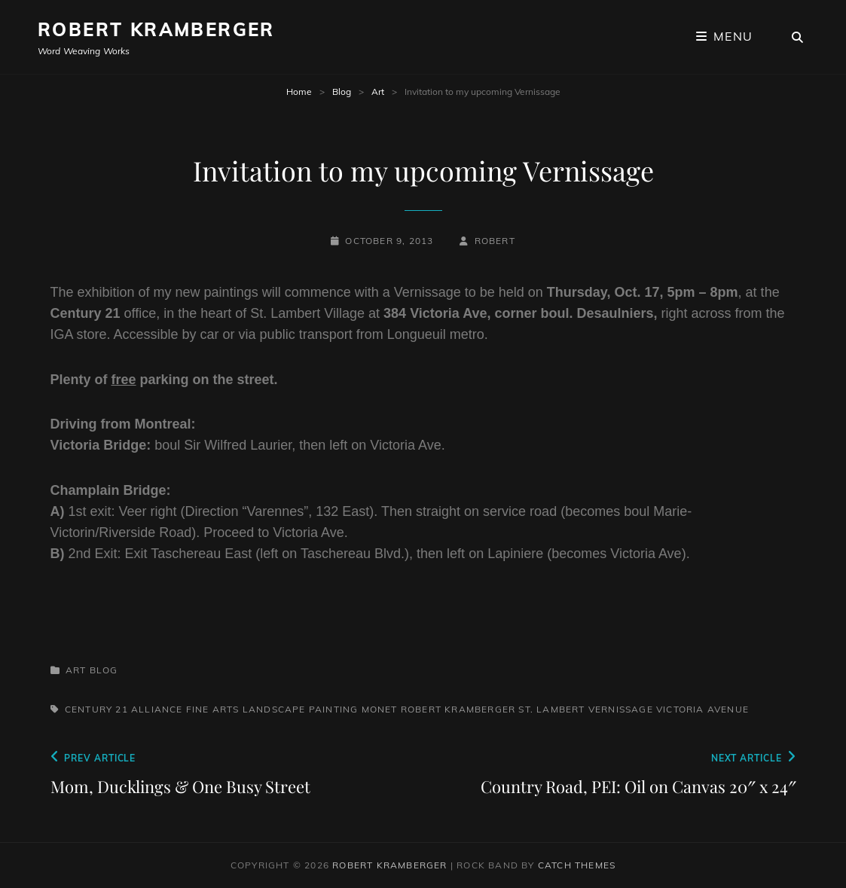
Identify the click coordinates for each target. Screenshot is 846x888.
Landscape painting (301, 709)
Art (377, 91)
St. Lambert (551, 709)
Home (299, 91)
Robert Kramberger (156, 29)
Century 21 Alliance (124, 709)
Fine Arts (213, 709)
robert (495, 240)
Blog (341, 91)
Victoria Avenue (702, 709)
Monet (380, 709)
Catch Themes (576, 865)
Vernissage (620, 709)
